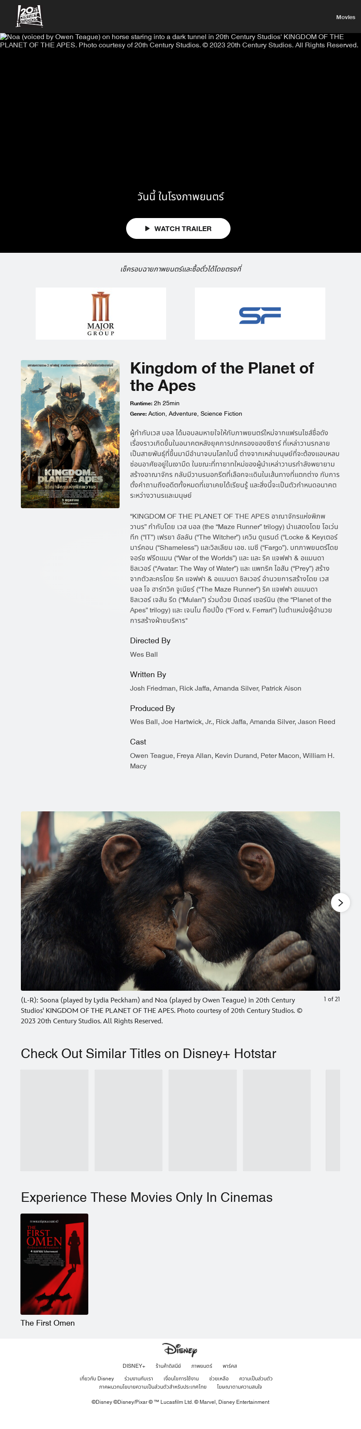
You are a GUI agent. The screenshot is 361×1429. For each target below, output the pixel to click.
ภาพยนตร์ (201, 1380)
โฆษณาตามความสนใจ (239, 1401)
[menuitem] (346, 16)
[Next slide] (327, 933)
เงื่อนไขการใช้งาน (181, 1392)
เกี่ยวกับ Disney (97, 1392)
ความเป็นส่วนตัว (256, 1392)
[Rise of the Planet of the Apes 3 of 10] (203, 1134)
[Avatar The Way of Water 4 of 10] (277, 1134)
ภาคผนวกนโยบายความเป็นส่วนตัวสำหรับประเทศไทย (153, 1401)
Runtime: (141, 417)
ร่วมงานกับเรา (138, 1392)
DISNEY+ (134, 1380)
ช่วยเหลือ (219, 1392)
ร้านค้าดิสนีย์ (168, 1380)
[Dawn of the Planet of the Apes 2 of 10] (129, 1134)
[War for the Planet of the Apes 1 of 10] (54, 1134)
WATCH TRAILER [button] (178, 243)
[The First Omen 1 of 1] (54, 1278)
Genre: (138, 428)
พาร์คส (230, 1380)
